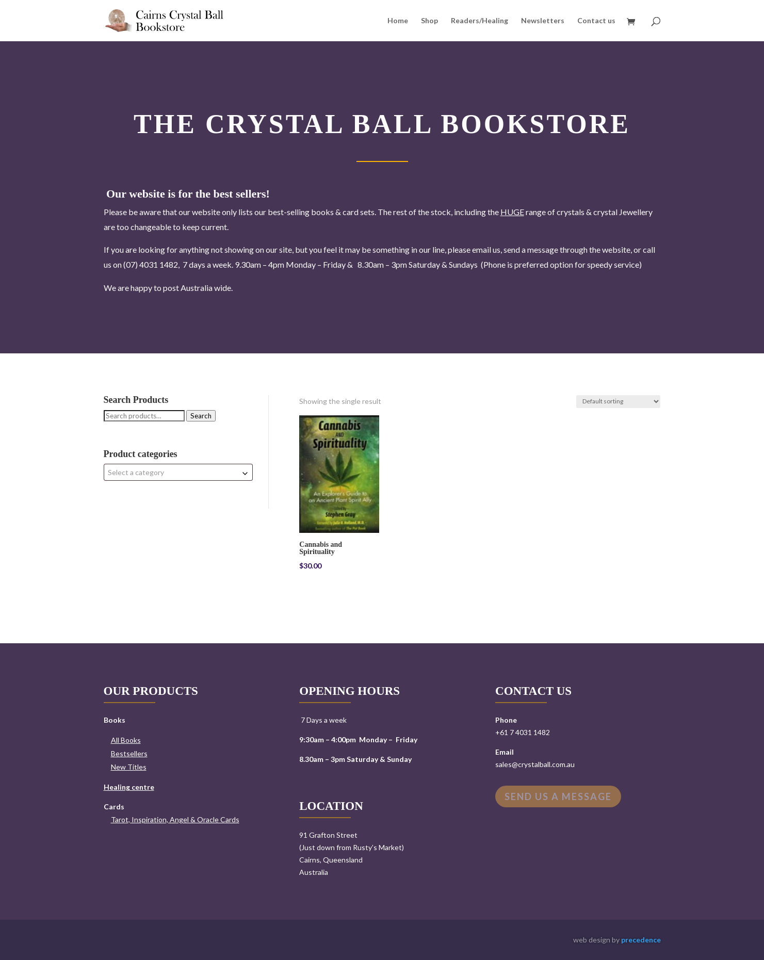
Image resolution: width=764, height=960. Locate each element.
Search (201, 416)
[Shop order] (618, 401)
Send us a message (558, 796)
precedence (641, 939)
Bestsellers (129, 753)
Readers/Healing (479, 21)
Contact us (596, 21)
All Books (126, 740)
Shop (429, 21)
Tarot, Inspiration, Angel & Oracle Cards (175, 819)
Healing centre (129, 787)
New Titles (129, 766)
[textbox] (178, 472)
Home (397, 21)
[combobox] (178, 472)
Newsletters (542, 21)
